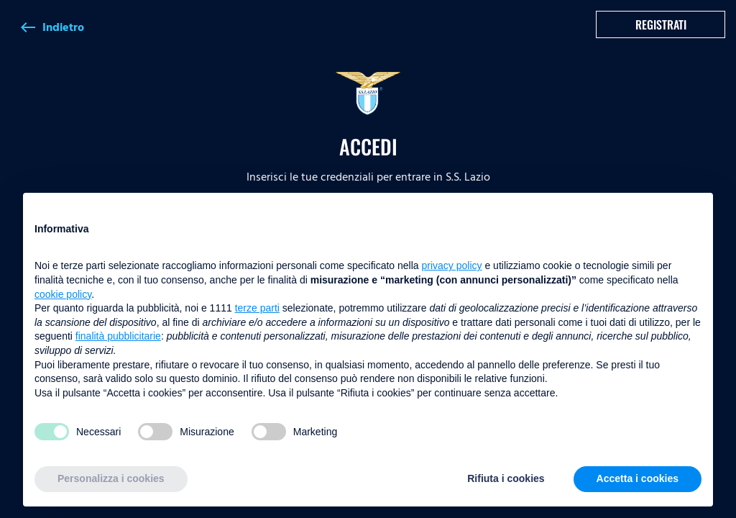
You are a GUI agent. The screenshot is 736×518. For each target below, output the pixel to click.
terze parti (257, 308)
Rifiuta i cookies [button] (505, 478)
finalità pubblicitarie (118, 336)
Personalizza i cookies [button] (111, 478)
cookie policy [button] (62, 294)
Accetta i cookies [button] (637, 478)
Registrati (660, 24)
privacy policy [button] (452, 265)
